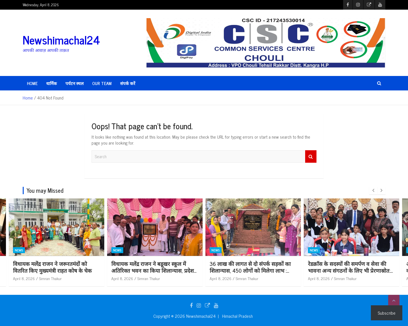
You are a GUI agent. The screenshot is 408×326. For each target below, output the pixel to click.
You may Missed (45, 190)
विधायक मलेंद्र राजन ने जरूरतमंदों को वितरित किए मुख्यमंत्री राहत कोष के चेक (83, 267)
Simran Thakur (81, 278)
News (50, 250)
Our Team (102, 83)
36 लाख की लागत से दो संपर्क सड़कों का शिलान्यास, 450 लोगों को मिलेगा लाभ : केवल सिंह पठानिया (281, 270)
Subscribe (387, 312)
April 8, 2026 (55, 278)
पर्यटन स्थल (74, 83)
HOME (32, 83)
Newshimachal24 (61, 39)
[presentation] (373, 190)
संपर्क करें (127, 83)
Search (310, 156)
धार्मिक (51, 83)
